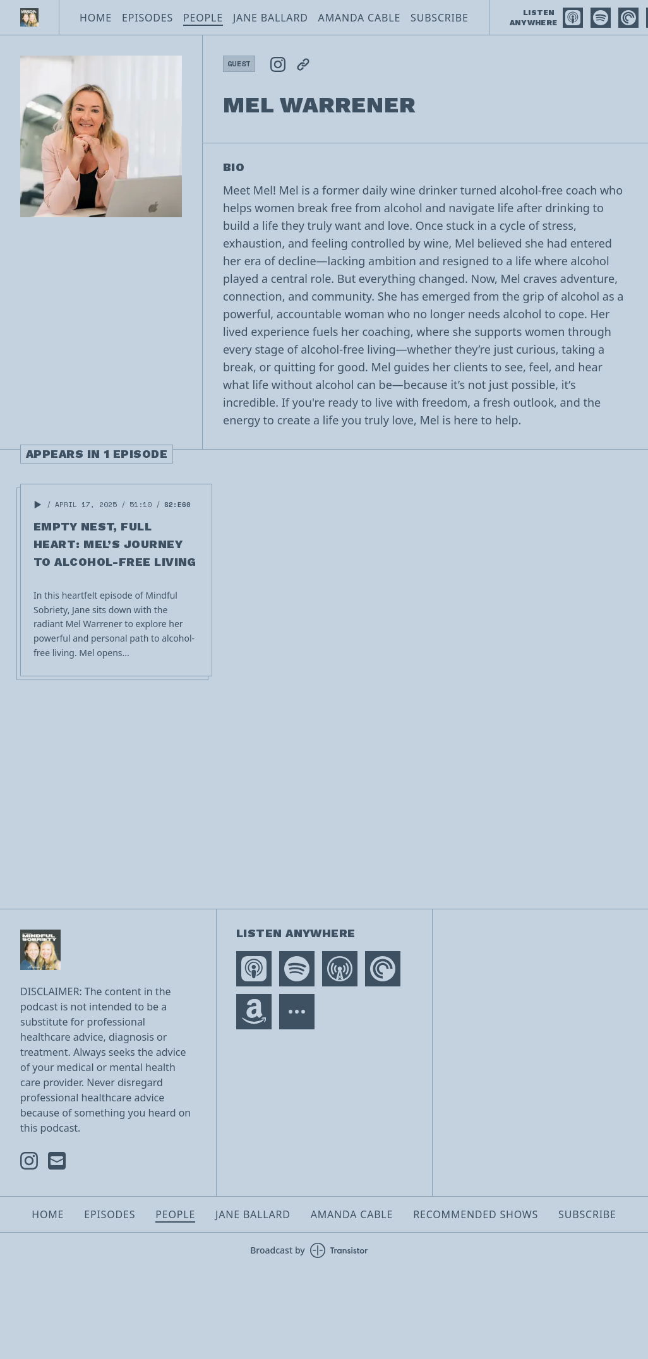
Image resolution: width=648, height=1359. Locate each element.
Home (96, 18)
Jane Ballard (270, 18)
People (203, 18)
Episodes (147, 18)
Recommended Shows (475, 1214)
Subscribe (440, 18)
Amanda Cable (359, 18)
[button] (37, 504)
